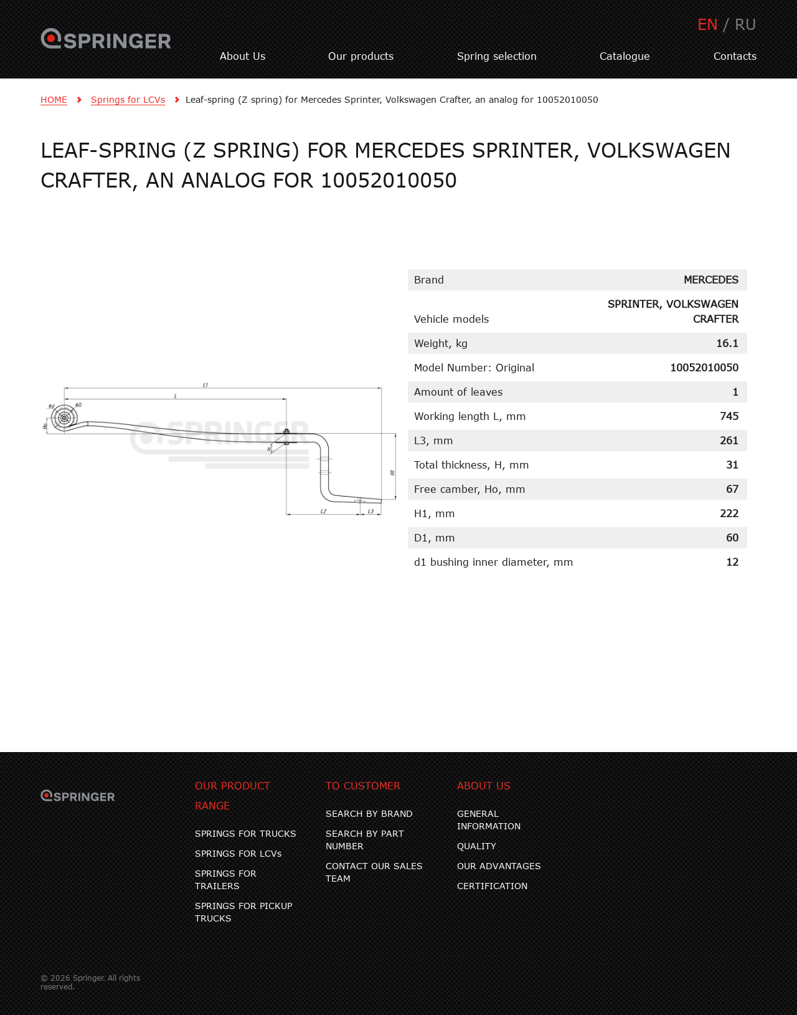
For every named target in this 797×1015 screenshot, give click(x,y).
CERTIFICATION (492, 885)
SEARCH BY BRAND (369, 813)
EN (707, 24)
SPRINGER (106, 45)
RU (746, 24)
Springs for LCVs (128, 99)
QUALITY (476, 846)
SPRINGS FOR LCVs (238, 853)
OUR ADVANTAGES (499, 865)
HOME (53, 99)
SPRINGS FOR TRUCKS (245, 833)
